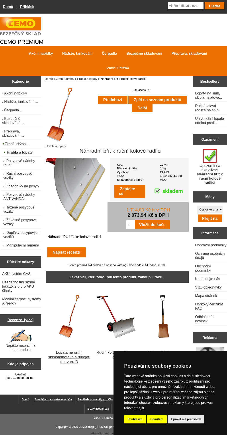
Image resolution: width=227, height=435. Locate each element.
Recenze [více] (21, 320)
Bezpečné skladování (144, 53)
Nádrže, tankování (77, 53)
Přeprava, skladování (189, 53)
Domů (8, 7)
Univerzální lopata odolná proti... (209, 120)
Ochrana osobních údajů (210, 255)
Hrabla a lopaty (87, 78)
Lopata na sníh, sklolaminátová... (208, 95)
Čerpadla (109, 53)
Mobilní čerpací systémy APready (21, 301)
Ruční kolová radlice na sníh (207, 108)
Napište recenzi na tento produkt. (20, 341)
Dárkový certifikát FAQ (209, 306)
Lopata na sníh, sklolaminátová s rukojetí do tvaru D (69, 357)
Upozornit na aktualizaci (210, 166)
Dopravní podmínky (210, 245)
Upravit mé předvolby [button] (186, 419)
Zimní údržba (65, 78)
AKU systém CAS (16, 274)
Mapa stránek (206, 296)
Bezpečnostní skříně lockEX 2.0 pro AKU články (18, 286)
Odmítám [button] (157, 419)
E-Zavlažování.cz (98, 408)
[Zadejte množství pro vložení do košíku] (130, 224)
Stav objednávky (208, 287)
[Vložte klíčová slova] (186, 5)
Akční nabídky (41, 53)
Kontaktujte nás (207, 279)
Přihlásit (27, 7)
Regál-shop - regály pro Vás (95, 399)
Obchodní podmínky (203, 268)
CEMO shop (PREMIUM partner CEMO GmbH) (108, 427)
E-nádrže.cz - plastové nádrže (53, 399)
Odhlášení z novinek (204, 319)
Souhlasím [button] (135, 419)
